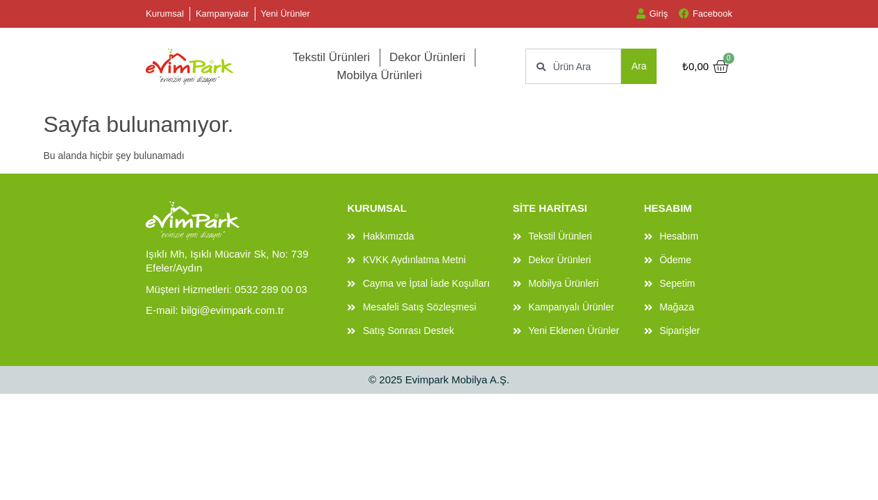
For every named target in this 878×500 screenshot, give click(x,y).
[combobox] (573, 66)
